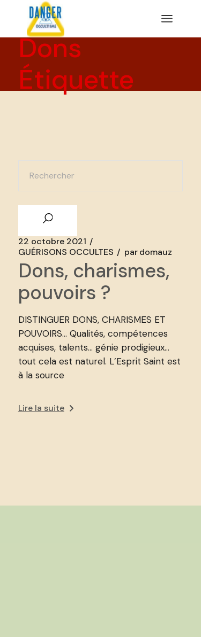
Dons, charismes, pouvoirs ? (93, 281)
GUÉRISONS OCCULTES (66, 252)
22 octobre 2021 (52, 241)
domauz (148, 252)
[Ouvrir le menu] (167, 18)
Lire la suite (45, 408)
